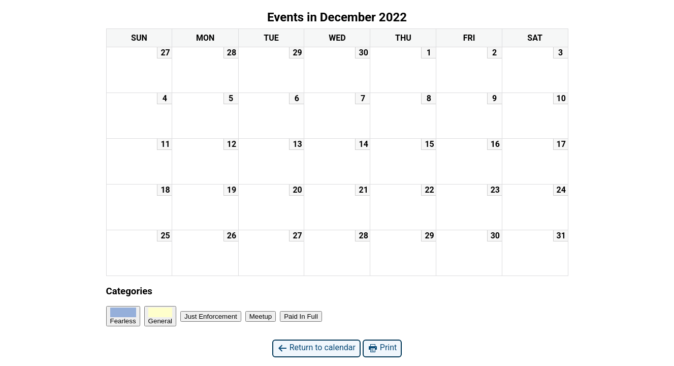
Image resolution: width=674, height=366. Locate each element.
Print (382, 348)
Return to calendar (316, 348)
